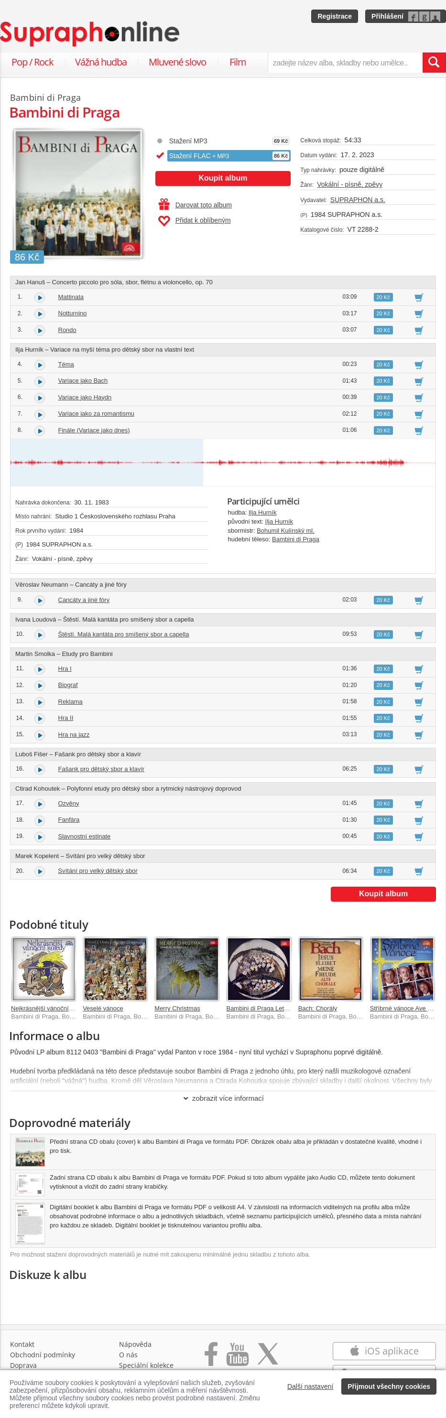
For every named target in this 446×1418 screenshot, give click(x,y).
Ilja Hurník (263, 512)
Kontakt (22, 1344)
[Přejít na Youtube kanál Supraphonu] (237, 1359)
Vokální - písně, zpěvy (349, 184)
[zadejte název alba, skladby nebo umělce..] (345, 63)
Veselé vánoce (103, 1008)
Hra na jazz (74, 734)
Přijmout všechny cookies (389, 1386)
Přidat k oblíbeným (194, 221)
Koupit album (222, 178)
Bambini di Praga (295, 539)
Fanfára (69, 819)
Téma (66, 364)
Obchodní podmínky (42, 1354)
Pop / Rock (32, 61)
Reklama (70, 701)
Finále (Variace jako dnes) (94, 430)
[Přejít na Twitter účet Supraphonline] (268, 1359)
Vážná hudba (101, 61)
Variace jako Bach (83, 380)
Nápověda (135, 1344)
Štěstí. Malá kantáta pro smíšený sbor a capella (123, 634)
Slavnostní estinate (84, 836)
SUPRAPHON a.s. (357, 200)
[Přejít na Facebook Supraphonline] (211, 1359)
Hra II (66, 717)
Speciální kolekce (146, 1365)
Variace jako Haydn (85, 397)
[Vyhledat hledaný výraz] (434, 63)
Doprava (23, 1365)
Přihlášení (387, 16)
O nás (128, 1354)
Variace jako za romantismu (96, 413)
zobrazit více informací (223, 1098)
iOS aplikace (384, 1350)
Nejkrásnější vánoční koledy (49, 1008)
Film (237, 61)
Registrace (334, 16)
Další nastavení (310, 1386)
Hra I (65, 668)
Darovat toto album (195, 205)
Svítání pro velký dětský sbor (98, 870)
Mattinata (71, 297)
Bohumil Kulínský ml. (286, 530)
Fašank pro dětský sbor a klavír (101, 769)
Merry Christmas (177, 1008)
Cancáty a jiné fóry (84, 599)
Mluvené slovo (177, 61)
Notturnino (72, 313)
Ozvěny (68, 803)
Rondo (67, 329)
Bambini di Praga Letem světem (270, 1008)
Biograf (68, 684)
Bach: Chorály (317, 1008)
